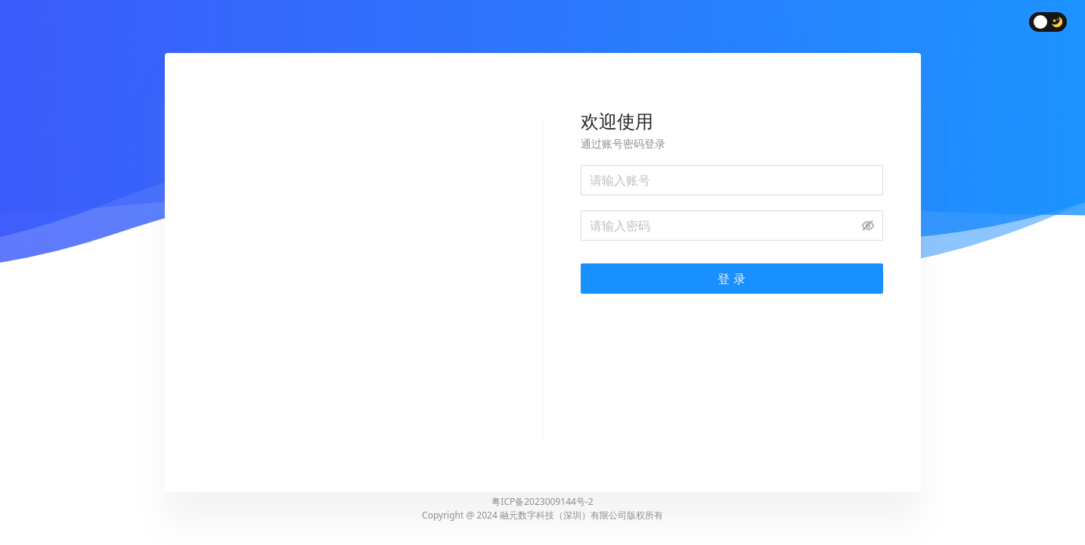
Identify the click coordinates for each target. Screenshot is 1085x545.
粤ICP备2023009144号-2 (542, 501)
